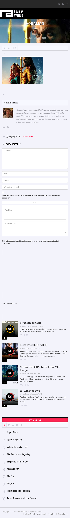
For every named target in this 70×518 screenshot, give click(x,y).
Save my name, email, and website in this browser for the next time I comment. (31, 196)
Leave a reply (27, 137)
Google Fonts (35, 514)
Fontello (51, 514)
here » (65, 514)
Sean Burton (29, 38)
